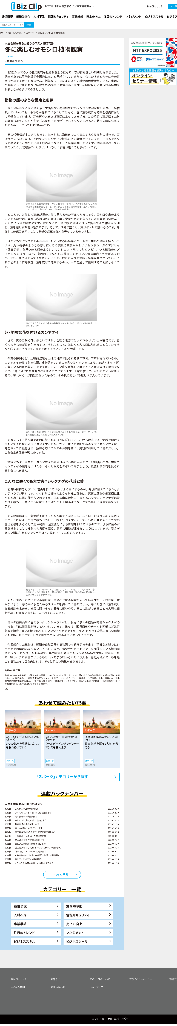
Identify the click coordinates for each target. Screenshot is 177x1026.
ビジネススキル (15, 32)
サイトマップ (96, 987)
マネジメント (75, 932)
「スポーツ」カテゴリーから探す (62, 776)
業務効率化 (74, 906)
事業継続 (20, 923)
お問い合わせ (58, 987)
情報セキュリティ (77, 915)
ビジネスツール (77, 941)
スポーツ (30, 32)
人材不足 (20, 915)
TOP (2, 32)
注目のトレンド (24, 932)
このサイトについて (100, 979)
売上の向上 (74, 923)
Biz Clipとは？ (154, 6)
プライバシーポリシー (140, 979)
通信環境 (20, 906)
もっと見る (61, 874)
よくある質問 (18, 987)
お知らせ (55, 979)
